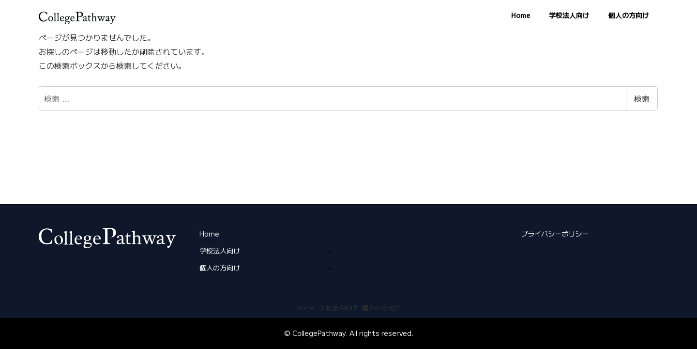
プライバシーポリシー (555, 233)
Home (209, 233)
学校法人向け (219, 250)
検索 (642, 98)
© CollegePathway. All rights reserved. (348, 333)
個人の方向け (219, 267)
